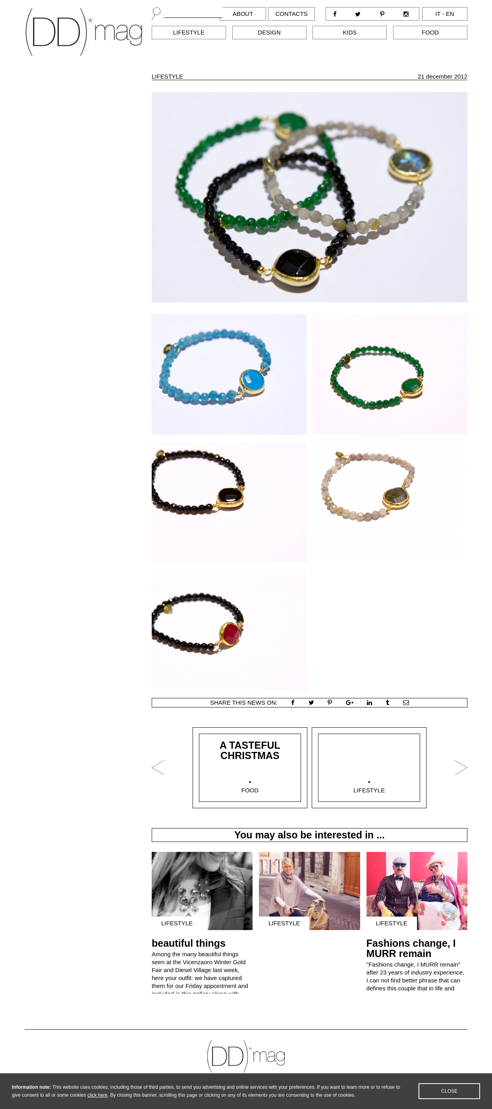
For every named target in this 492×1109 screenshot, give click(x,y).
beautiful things (189, 943)
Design (269, 32)
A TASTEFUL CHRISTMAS (250, 750)
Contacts (291, 13)
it (437, 13)
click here (97, 1102)
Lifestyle (189, 32)
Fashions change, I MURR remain (411, 948)
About (243, 13)
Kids (350, 32)
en (450, 13)
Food (430, 32)
